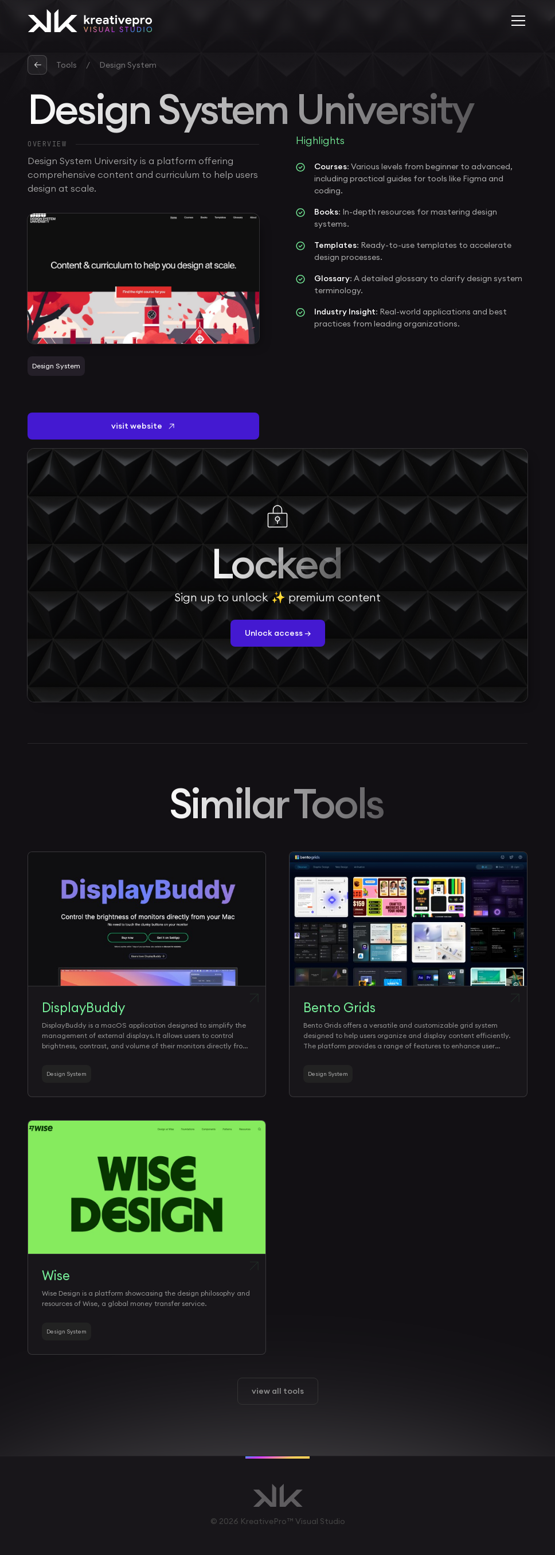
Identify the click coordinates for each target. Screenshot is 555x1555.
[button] (516, 20)
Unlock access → (278, 633)
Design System (128, 65)
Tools (66, 65)
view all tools (278, 1391)
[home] (90, 20)
